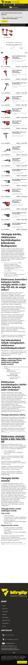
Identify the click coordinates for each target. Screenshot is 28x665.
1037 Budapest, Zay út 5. (19, 5)
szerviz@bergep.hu (23, 366)
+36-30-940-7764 (15, 377)
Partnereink (5, 617)
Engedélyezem (22, 662)
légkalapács (11, 274)
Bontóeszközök (19, 17)
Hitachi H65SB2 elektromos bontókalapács (16, 159)
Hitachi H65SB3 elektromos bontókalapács (16, 148)
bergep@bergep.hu (14, 7)
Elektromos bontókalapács (11, 262)
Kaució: (3, 66)
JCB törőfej (14, 270)
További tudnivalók (5, 660)
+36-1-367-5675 (15, 369)
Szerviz (4, 626)
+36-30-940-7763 (15, 372)
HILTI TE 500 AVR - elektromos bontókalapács (17, 201)
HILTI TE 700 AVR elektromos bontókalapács (16, 190)
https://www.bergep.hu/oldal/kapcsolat (15, 544)
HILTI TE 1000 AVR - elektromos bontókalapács (17, 110)
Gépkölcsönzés (10, 17)
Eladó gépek (5, 623)
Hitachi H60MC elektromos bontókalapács (19, 180)
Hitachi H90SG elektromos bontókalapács (19, 83)
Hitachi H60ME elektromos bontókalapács (19, 170)
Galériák (4, 614)
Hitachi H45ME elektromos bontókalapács (19, 213)
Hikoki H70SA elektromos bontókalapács (19, 132)
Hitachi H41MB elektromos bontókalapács (19, 224)
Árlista (4, 605)
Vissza (4, 21)
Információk (5, 611)
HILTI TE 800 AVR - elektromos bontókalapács (17, 122)
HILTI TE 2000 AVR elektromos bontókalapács (17, 98)
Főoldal (3, 17)
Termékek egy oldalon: (12, 44)
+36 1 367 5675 (7, 5)
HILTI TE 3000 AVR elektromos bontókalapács (17, 71)
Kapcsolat (4, 608)
